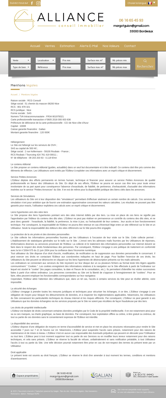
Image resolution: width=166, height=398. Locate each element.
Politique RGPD (33, 392)
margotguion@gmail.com (131, 25)
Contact (130, 45)
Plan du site (64, 390)
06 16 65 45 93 (64, 372)
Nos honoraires (91, 390)
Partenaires (15, 392)
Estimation (69, 45)
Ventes (51, 45)
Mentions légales (77, 390)
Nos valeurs (111, 45)
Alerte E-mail (90, 45)
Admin (23, 392)
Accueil (35, 45)
